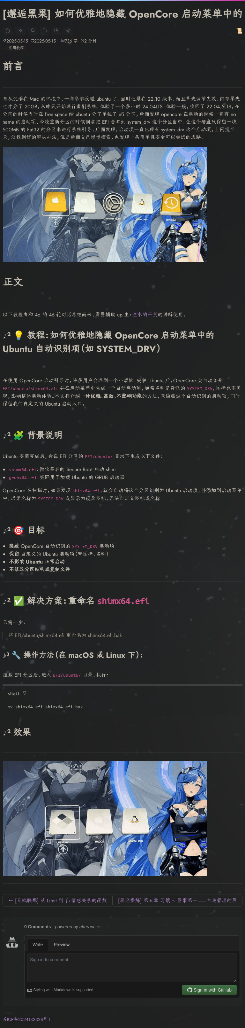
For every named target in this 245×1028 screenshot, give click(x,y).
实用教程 (16, 48)
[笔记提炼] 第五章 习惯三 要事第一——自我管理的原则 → (177, 902)
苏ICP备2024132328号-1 (26, 1019)
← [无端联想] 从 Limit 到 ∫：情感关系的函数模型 (57, 902)
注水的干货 (145, 314)
